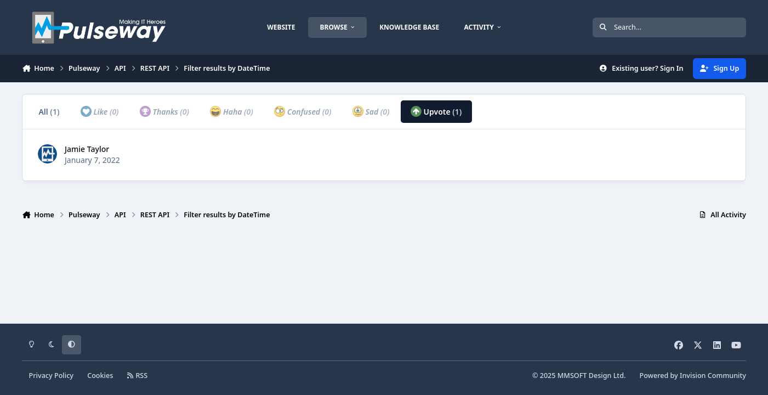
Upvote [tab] (436, 111)
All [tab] (48, 111)
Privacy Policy (51, 375)
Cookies (100, 375)
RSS (137, 375)
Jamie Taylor (87, 149)
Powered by (693, 375)
